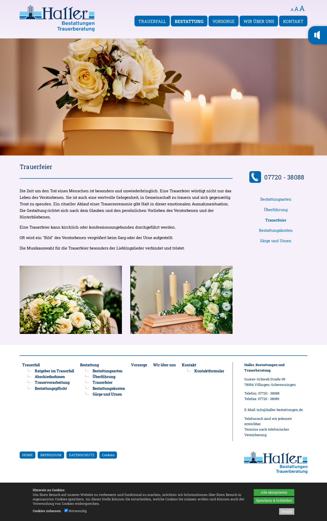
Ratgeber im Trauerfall (54, 370)
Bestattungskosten (276, 230)
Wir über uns (259, 21)
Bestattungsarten (275, 199)
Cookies (108, 455)
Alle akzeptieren (274, 492)
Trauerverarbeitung (52, 382)
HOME (27, 455)
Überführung (275, 209)
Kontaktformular (209, 370)
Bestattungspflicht (51, 388)
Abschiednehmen (50, 376)
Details (286, 511)
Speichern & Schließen (274, 500)
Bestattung (189, 21)
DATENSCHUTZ (81, 455)
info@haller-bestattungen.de (280, 409)
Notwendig (75, 510)
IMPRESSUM (50, 455)
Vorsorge (223, 21)
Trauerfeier (102, 382)
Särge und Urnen (275, 240)
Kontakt (293, 21)
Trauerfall (152, 21)
